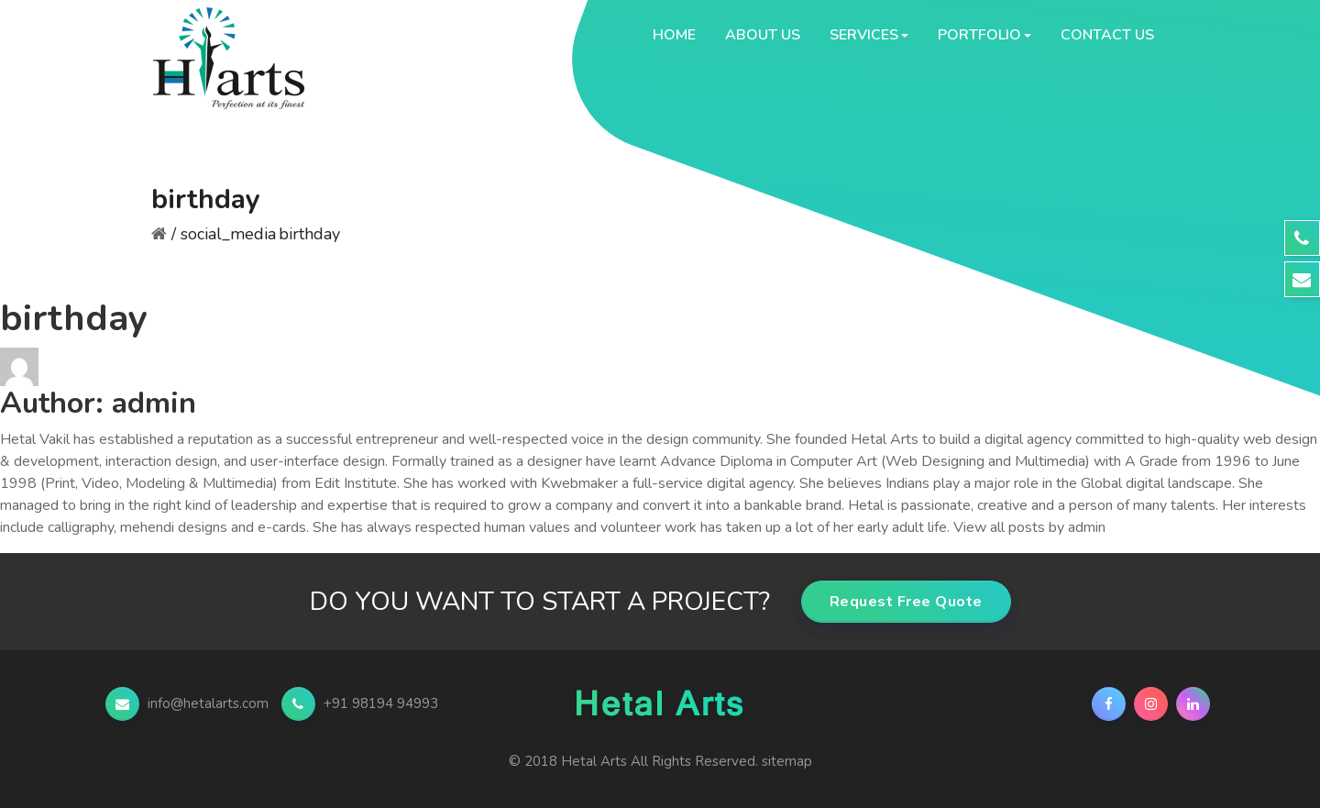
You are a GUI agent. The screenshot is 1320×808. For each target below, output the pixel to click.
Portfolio (979, 35)
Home (674, 35)
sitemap (787, 761)
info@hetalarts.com (188, 703)
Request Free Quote (906, 602)
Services (864, 35)
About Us (762, 35)
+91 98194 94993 (359, 703)
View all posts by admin (1029, 527)
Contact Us (1107, 35)
